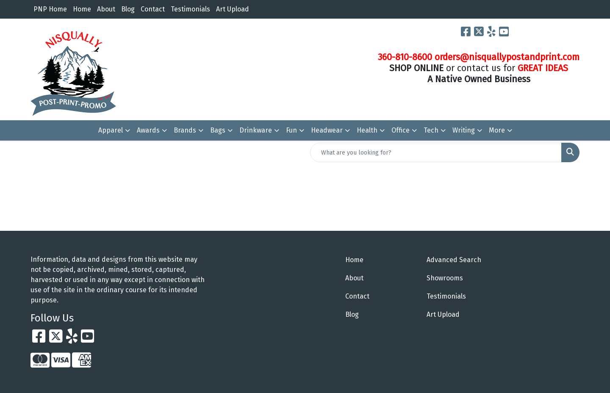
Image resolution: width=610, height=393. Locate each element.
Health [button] (367, 130)
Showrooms (445, 278)
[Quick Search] (436, 152)
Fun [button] (291, 130)
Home (82, 9)
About (106, 9)
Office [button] (400, 130)
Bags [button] (217, 130)
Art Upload (232, 9)
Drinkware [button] (255, 130)
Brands (185, 130)
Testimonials (190, 9)
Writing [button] (463, 130)
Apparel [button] (110, 130)
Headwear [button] (327, 130)
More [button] (497, 130)
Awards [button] (148, 130)
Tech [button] (431, 130)
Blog (128, 9)
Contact (153, 9)
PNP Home (50, 9)
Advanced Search (454, 260)
